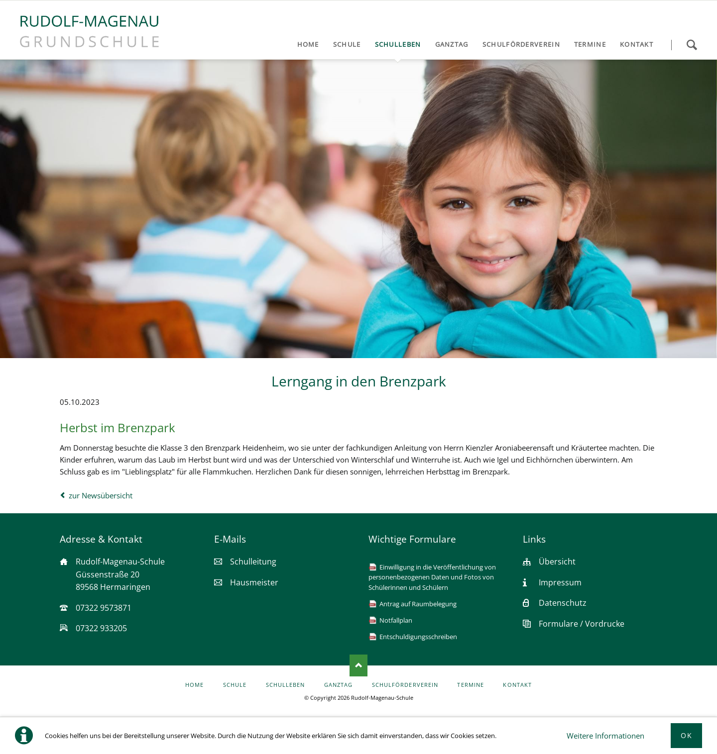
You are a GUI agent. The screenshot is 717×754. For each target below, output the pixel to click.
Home (194, 684)
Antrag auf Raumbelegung (418, 603)
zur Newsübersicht (100, 495)
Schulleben (285, 684)
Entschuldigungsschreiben (418, 636)
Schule (234, 684)
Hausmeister (254, 582)
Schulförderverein (405, 684)
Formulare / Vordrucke (581, 623)
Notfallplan (395, 620)
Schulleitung (253, 561)
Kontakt (517, 684)
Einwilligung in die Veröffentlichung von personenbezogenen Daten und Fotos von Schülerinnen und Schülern (432, 577)
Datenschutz (563, 602)
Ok (686, 735)
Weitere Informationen (605, 736)
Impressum (560, 582)
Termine (470, 684)
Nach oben (358, 665)
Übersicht (557, 561)
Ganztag (338, 684)
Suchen (691, 44)
